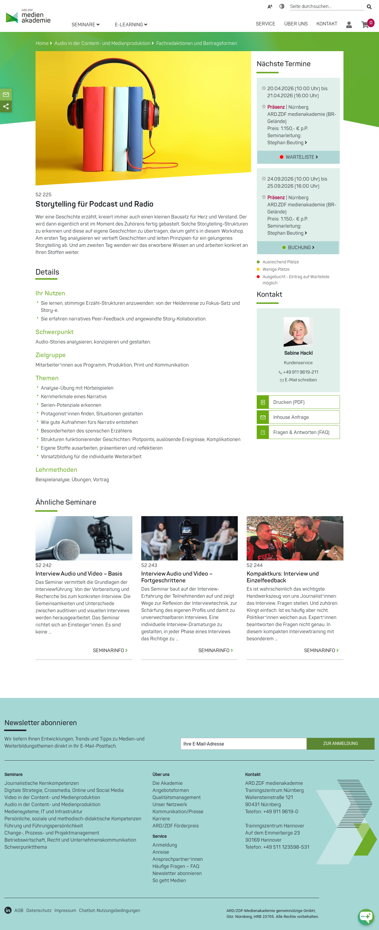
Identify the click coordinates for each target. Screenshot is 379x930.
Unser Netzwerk (169, 805)
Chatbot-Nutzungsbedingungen (109, 910)
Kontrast (281, 6)
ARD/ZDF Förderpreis (175, 826)
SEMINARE (85, 25)
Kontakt (327, 24)
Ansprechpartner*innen (177, 859)
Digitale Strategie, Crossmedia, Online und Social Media (64, 790)
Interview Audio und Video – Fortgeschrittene (177, 577)
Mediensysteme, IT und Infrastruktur (43, 812)
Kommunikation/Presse (177, 812)
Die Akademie (167, 783)
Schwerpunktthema (25, 847)
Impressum (65, 910)
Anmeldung (164, 845)
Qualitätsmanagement (176, 798)
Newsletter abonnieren (177, 873)
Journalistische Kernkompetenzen (41, 783)
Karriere (161, 819)
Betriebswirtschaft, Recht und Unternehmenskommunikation (70, 840)
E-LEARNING (131, 25)
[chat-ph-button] (366, 917)
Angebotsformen (170, 790)
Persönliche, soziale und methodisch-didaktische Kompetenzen (72, 819)
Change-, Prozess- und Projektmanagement (51, 833)
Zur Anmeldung (340, 743)
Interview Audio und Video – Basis (79, 573)
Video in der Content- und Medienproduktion (52, 798)
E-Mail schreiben (298, 380)
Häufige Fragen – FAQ (175, 866)
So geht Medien (169, 881)
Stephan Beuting (287, 143)
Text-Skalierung (270, 6)
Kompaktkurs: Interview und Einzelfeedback (283, 577)
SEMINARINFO (112, 651)
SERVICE (265, 24)
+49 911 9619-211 (298, 372)
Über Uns (296, 24)
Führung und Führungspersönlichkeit (43, 826)
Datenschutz (39, 910)
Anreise (160, 852)
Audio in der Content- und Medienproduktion (52, 805)
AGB (19, 910)
